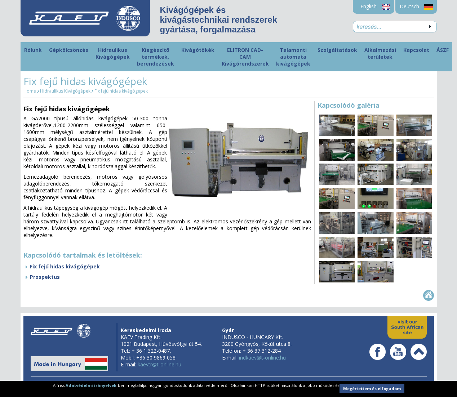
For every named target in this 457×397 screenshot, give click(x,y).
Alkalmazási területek (380, 53)
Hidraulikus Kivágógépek (113, 53)
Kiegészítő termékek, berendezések (155, 56)
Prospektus (45, 276)
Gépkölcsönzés (68, 49)
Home (29, 91)
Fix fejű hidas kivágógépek (121, 91)
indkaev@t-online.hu (262, 357)
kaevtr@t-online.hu (159, 364)
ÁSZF (442, 49)
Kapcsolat (416, 49)
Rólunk (33, 49)
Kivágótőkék (197, 49)
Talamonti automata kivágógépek (293, 56)
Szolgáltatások (337, 49)
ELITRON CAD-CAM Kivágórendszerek (245, 56)
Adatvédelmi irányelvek (91, 385)
